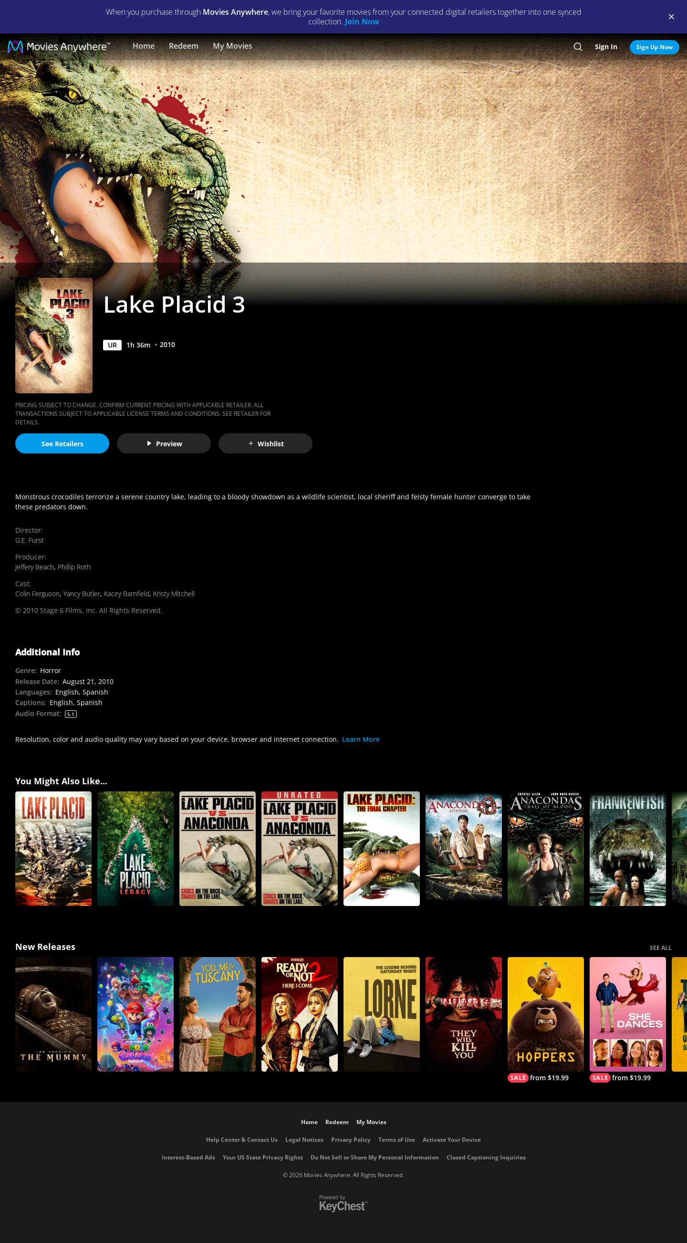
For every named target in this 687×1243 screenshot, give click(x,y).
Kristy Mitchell (174, 593)
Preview (164, 443)
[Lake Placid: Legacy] (135, 848)
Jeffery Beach (34, 566)
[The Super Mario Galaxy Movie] (135, 1014)
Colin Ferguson (37, 593)
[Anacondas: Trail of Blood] (546, 848)
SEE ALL (661, 948)
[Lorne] (382, 1014)
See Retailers (62, 443)
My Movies (232, 46)
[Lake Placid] (53, 848)
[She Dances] (628, 1020)
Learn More (361, 739)
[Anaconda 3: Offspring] (464, 848)
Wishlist (266, 443)
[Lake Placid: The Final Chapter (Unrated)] (382, 848)
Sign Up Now (654, 47)
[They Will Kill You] (464, 1014)
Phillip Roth (74, 566)
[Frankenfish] (628, 848)
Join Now (362, 21)
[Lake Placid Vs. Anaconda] (217, 848)
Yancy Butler (81, 593)
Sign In (606, 46)
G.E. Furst (29, 540)
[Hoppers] (546, 1020)
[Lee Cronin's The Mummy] (53, 1014)
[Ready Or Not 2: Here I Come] (299, 1014)
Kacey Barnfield (126, 593)
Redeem (183, 46)
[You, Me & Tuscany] (217, 1014)
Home (144, 46)
